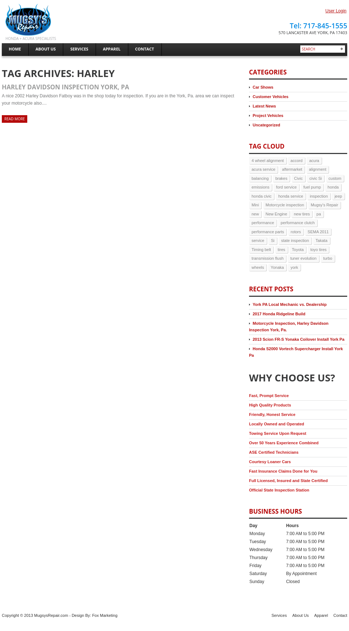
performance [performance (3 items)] (263, 223)
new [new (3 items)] (255, 214)
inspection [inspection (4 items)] (319, 196)
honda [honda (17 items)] (333, 187)
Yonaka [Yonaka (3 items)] (277, 267)
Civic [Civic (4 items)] (298, 178)
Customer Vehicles (270, 96)
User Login (335, 10)
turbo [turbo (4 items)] (327, 258)
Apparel (321, 615)
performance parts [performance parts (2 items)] (268, 232)
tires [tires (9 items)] (281, 249)
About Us (300, 615)
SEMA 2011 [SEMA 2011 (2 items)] (318, 232)
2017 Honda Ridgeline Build (279, 314)
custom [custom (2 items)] (335, 178)
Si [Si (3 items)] (272, 240)
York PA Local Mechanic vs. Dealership (289, 304)
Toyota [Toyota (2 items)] (298, 249)
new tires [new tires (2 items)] (302, 214)
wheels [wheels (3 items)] (258, 267)
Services (279, 615)
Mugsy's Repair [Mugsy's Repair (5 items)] (324, 205)
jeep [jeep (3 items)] (338, 196)
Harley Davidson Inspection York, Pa (65, 87)
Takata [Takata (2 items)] (321, 240)
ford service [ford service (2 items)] (286, 187)
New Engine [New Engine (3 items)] (276, 214)
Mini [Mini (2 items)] (255, 205)
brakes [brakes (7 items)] (281, 178)
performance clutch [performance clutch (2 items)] (298, 223)
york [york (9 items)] (294, 267)
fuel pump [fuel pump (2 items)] (312, 187)
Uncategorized (266, 125)
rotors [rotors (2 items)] (296, 232)
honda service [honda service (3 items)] (290, 196)
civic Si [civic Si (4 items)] (315, 178)
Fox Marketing (104, 615)
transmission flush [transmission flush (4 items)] (268, 258)
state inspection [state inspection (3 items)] (295, 240)
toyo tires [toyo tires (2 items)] (318, 249)
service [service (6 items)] (258, 240)
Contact (340, 615)
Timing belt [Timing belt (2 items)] (261, 249)
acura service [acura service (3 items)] (263, 169)
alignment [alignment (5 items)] (317, 169)
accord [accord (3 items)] (296, 160)
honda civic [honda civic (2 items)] (262, 196)
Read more (14, 118)
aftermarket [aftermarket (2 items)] (292, 169)
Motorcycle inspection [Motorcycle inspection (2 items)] (285, 205)
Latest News (264, 106)
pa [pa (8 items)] (319, 214)
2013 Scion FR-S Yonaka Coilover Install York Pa (298, 339)
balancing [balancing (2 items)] (260, 178)
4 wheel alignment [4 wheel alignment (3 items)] (268, 160)
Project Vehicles (268, 115)
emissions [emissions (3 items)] (260, 187)
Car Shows (263, 87)
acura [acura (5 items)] (314, 160)
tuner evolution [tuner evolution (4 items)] (303, 258)
